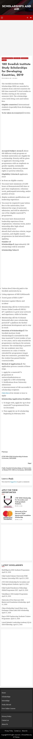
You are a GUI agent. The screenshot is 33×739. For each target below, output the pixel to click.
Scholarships (17, 58)
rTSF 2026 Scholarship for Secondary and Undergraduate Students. (23, 501)
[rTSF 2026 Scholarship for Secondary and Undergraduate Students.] (8, 502)
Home (4, 693)
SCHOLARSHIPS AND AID (16, 7)
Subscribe (30, 17)
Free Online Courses (8, 708)
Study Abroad (24, 58)
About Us (5, 724)
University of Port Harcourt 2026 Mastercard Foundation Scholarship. (23, 514)
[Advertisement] (16, 39)
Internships (6, 701)
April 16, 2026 (19, 506)
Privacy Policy (6, 716)
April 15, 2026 (19, 519)
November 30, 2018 (7, 78)
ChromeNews (26, 735)
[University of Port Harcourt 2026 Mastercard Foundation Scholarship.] (8, 515)
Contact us (5, 720)
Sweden (4, 60)
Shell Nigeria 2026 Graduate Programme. (16, 570)
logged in (13, 482)
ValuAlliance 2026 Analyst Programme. (15, 594)
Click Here (6, 393)
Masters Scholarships (7, 58)
